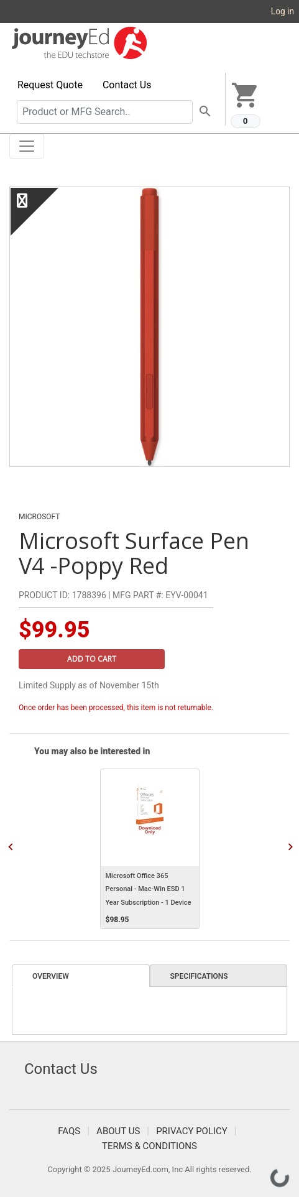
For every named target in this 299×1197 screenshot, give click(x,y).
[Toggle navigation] (26, 146)
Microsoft (39, 516)
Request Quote (50, 85)
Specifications (199, 976)
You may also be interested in (92, 751)
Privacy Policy (192, 1131)
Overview (50, 976)
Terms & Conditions (149, 1146)
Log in (282, 11)
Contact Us (127, 85)
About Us (118, 1131)
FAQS (69, 1131)
